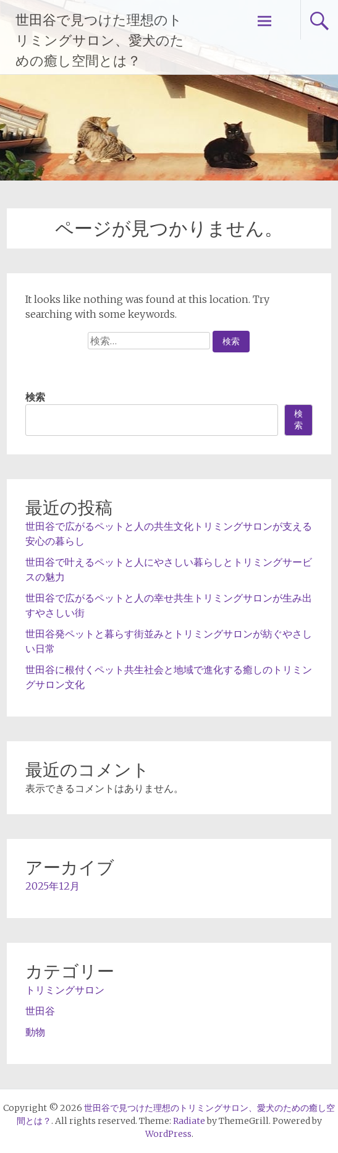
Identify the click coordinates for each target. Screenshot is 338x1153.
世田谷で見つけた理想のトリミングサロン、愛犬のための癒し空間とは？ (99, 40)
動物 (35, 1032)
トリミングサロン (64, 990)
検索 (35, 397)
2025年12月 (52, 886)
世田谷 (40, 1011)
